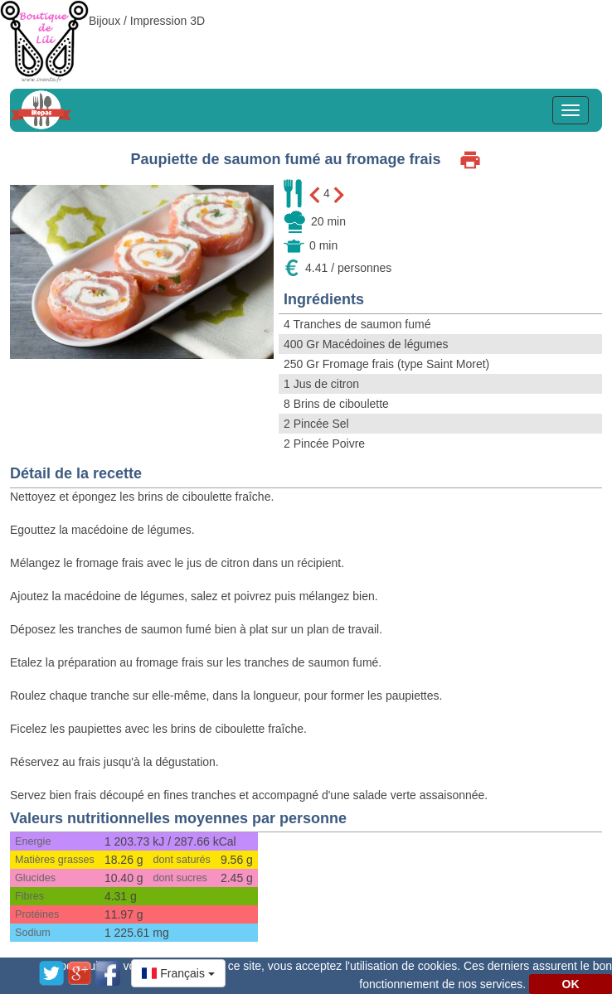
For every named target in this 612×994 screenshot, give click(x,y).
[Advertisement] (306, 37)
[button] (178, 973)
